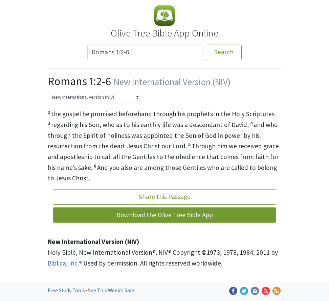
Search (224, 52)
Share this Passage (165, 197)
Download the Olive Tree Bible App (164, 215)
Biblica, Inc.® (65, 263)
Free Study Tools (67, 290)
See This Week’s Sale (111, 290)
